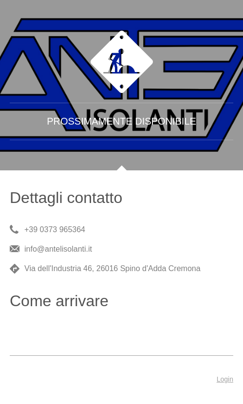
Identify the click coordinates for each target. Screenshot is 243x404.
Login (225, 379)
